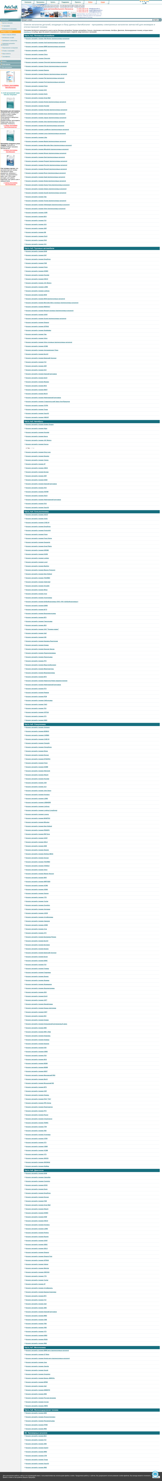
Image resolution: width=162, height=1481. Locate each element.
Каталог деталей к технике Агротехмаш (39, 598)
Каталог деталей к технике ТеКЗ (36, 704)
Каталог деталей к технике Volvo (36, 338)
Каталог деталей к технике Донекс (37, 976)
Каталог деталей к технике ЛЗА (36, 1055)
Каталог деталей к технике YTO (36, 897)
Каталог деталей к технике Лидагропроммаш (41, 653)
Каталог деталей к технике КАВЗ (36, 480)
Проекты (78, 2)
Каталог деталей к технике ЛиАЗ (36, 495)
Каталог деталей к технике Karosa (37, 444)
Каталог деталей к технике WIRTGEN (38, 881)
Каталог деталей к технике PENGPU (38, 830)
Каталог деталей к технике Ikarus (37, 436)
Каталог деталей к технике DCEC (37, 1185)
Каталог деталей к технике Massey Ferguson (40, 570)
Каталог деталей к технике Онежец (37, 1095)
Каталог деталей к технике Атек (36, 929)
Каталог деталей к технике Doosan (37, 755)
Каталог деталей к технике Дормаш (37, 980)
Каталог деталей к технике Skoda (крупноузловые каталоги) (46, 181)
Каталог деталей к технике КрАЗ (36, 378)
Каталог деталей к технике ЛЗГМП (37, 492)
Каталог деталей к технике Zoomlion (38, 905)
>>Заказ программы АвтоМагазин (10, 151)
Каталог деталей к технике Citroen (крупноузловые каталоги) (46, 66)
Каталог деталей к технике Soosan (37, 858)
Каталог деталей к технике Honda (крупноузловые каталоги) (46, 102)
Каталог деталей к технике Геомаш (37, 968)
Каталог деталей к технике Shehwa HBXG (39, 854)
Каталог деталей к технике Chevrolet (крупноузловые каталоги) (47, 62)
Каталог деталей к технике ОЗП (36, 1091)
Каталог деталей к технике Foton (37, 86)
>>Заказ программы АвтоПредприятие (10, 126)
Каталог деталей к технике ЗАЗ (36, 224)
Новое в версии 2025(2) (9, 34)
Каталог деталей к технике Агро (36, 594)
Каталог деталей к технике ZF (35, 464)
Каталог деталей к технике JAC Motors (38, 283)
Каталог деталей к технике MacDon (37, 566)
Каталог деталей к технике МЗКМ (37, 1067)
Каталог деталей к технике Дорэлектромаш (40, 988)
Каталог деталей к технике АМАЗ (37, 468)
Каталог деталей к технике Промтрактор (39, 1107)
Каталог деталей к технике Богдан (37, 472)
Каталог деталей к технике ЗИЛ (36, 228)
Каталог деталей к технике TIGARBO (38, 578)
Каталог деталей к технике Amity (37, 518)
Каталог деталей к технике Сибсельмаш (39, 700)
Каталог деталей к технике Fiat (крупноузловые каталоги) (45, 78)
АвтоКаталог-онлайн (8, 37)
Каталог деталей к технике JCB (36, 783)
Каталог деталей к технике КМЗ (36, 1028)
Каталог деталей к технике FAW (36, 263)
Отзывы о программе (8, 50)
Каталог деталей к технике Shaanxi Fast (39, 1256)
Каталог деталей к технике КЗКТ (36, 1012)
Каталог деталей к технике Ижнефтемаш (39, 1004)
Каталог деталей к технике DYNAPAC (38, 759)
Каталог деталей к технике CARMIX (37, 735)
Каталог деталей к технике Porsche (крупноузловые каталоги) (46, 165)
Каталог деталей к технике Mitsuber (37, 822)
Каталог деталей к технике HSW (36, 1217)
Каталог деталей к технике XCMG (37, 346)
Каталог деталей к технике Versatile (37, 586)
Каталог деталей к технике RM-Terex (38, 834)
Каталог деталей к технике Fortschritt (38, 530)
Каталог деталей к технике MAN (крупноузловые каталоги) (45, 299)
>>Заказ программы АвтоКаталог (10, 86)
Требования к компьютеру (9, 40)
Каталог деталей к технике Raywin (37, 1236)
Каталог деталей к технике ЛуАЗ (36, 236)
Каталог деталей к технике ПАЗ (36, 503)
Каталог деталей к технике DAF (36, 255)
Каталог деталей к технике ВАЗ (36, 216)
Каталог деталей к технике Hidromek (38, 771)
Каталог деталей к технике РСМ (36, 696)
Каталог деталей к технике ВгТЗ (36, 609)
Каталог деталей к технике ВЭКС (36, 960)
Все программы (7, 67)
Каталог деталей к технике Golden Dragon (40, 424)
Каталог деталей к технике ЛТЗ (36, 661)
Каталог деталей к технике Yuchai (37, 901)
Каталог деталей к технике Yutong (37, 460)
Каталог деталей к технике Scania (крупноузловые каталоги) (46, 318)
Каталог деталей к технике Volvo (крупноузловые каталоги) (45, 208)
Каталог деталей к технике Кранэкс (37, 1043)
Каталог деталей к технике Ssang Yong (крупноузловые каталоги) (48, 185)
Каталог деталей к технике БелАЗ (37, 354)
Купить (4, 61)
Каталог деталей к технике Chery (37, 54)
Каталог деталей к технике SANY (37, 314)
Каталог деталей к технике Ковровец (38, 1036)
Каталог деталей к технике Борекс (37, 949)
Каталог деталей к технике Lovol (36, 562)
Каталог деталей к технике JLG (36, 786)
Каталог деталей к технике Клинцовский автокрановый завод (46, 1024)
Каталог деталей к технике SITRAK (37, 326)
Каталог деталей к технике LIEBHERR (38, 802)
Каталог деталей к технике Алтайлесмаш (39, 917)
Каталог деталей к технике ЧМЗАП (37, 417)
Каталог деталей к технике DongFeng (38, 259)
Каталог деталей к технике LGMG (37, 287)
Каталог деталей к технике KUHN (37, 554)
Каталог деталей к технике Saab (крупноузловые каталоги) (45, 177)
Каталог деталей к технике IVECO (37, 279)
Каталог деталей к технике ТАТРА (37, 405)
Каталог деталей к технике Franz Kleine (39, 538)
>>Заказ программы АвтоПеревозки (10, 183)
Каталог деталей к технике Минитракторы (40, 669)
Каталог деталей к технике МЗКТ (36, 390)
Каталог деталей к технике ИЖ (36, 232)
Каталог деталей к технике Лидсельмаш (39, 657)
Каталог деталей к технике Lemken (37, 558)
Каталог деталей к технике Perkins (37, 1232)
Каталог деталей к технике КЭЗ (36, 1047)
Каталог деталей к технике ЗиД (36, 633)
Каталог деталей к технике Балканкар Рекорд (41, 937)
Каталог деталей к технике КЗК (36, 637)
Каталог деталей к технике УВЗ (36, 1130)
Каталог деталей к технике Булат (37, 957)
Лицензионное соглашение (10, 47)
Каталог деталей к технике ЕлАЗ (36, 996)
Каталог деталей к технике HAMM (37, 767)
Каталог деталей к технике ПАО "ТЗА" (38, 1099)
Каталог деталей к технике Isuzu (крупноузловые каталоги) (45, 114)
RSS (143, 3)
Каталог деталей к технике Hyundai (37, 106)
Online (90, 2)
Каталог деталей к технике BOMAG (37, 731)
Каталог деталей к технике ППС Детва (38, 1103)
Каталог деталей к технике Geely (36, 94)
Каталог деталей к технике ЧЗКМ (37, 1146)
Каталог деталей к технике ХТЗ (36, 716)
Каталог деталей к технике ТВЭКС (37, 1123)
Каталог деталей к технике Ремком (37, 692)
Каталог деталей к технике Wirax (36, 590)
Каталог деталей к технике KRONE (37, 550)
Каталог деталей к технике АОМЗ (37, 925)
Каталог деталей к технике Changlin (38, 743)
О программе (6, 26)
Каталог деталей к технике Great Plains (39, 546)
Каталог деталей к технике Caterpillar (38, 1177)
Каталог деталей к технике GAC (36, 90)
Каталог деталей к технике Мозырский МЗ (40, 1083)
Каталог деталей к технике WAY (36, 877)
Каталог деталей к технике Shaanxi (37, 322)
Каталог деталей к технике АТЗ (36, 933)
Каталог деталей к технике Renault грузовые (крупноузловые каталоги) (49, 310)
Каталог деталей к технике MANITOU (38, 818)
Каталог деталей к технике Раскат (37, 1115)
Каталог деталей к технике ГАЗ (36, 220)
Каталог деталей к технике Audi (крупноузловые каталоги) (45, 42)
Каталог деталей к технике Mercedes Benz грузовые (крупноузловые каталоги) (52, 303)
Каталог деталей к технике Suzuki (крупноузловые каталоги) (46, 193)
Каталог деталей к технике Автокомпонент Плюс (42, 350)
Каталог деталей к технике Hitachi (37, 775)
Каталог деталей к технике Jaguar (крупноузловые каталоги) (46, 118)
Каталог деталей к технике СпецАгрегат (39, 1119)
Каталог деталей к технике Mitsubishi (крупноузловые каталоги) (47, 149)
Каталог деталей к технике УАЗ (36, 244)
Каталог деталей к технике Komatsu (38, 794)
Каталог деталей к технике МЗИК (37, 1063)
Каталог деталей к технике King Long (38, 452)
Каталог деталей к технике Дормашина (39, 984)
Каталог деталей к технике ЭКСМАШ (38, 1162)
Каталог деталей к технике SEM (36, 846)
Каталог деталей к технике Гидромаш (38, 972)
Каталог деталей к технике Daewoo (37, 70)
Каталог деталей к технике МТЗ (36, 677)
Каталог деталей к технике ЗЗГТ (36, 1000)
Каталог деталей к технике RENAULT (38, 306)
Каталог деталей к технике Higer (36, 428)
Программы (40, 2)
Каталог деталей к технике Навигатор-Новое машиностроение (46, 681)
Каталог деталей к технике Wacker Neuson (40, 873)
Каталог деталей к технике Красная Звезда (40, 649)
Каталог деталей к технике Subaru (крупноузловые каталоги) (46, 189)
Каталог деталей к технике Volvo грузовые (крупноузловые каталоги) (49, 342)
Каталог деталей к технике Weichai (37, 1268)
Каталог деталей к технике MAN (36, 295)
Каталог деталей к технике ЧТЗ (36, 1154)
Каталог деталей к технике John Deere (38, 790)
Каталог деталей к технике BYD (36, 50)
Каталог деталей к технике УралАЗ (37, 413)
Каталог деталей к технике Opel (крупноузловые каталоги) (45, 157)
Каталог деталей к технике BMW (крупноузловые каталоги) (45, 46)
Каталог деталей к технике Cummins (38, 1181)
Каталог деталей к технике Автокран (38, 909)
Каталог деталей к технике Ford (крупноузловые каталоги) (45, 82)
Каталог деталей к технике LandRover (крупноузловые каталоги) (47, 129)
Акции (103, 2)
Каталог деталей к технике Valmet (37, 1264)
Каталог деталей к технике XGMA (37, 889)
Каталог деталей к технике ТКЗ (36, 708)
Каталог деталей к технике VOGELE (37, 866)
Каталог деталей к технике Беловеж (38, 945)
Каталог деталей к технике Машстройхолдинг (41, 665)
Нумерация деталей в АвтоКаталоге (8, 44)
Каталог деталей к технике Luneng (37, 814)
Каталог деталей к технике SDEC (37, 1244)
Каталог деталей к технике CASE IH (37, 522)
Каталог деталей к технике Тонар (37, 409)
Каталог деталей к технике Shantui (37, 850)
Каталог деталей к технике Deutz (36, 1189)
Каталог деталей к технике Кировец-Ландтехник (42, 641)
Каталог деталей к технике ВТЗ (36, 617)
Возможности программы (9, 28)
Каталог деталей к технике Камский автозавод (41, 374)
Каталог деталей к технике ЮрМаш (37, 1166)
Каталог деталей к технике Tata (36, 197)
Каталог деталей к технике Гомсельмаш (39, 621)
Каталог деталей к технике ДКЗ (36, 625)
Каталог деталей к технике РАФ (36, 240)
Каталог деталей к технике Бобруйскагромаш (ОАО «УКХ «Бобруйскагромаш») (52, 601)
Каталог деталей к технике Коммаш (37, 1040)
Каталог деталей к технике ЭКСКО (37, 1158)
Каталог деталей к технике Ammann (38, 727)
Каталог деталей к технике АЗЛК (36, 212)
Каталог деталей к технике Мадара (37, 382)
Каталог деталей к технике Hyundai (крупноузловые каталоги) (46, 110)
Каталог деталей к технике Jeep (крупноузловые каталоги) (45, 121)
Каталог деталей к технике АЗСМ (37, 913)
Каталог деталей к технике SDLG (37, 842)
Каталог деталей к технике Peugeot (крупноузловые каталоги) (46, 161)
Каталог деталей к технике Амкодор (38, 921)
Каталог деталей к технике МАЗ (36, 386)
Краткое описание (7, 23)
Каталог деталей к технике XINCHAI (37, 1272)
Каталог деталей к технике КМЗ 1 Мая (38, 1032)
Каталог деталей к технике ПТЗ (36, 688)
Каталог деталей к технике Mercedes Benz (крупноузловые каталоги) (49, 145)
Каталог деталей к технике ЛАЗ (36, 488)
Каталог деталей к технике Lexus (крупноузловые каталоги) (46, 133)
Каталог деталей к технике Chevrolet (38, 58)
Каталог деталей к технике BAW (36, 251)
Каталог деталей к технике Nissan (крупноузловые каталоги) (46, 153)
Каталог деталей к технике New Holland (39, 574)
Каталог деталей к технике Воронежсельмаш (41, 613)
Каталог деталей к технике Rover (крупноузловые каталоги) (46, 173)
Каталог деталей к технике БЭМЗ (37, 605)
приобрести (27, 32)
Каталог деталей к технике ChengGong (39, 747)
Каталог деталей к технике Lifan (36, 137)
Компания (28, 2)
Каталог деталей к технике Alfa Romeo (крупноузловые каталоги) (47, 38)
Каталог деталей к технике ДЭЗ (36, 992)
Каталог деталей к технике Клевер (37, 645)
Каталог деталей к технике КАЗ (36, 370)
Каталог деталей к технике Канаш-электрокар (41, 1008)
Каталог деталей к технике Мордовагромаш (40, 673)
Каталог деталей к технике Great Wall (38, 98)
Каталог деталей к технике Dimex (37, 751)
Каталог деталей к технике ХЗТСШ (37, 712)
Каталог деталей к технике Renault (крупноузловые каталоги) (46, 169)
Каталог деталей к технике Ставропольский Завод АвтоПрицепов (48, 401)
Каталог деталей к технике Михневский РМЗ (40, 1075)
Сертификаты (6, 56)
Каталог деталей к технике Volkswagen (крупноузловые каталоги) (48, 204)
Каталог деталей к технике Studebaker (38, 330)
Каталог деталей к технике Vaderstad (38, 582)
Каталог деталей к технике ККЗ (36, 1016)
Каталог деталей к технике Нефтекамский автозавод (43, 397)
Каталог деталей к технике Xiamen (37, 893)
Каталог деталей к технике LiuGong (37, 291)
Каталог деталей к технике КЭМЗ (37, 1051)
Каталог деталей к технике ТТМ (36, 1127)
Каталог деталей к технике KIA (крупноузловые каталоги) (45, 125)
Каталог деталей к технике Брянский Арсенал (41, 358)
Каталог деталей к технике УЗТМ (36, 1138)
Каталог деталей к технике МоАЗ (37, 393)
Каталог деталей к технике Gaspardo (38, 542)
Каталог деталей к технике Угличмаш (38, 1134)
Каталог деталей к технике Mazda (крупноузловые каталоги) (46, 141)
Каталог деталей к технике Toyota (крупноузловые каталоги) (46, 201)
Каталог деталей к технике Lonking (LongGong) (41, 810)
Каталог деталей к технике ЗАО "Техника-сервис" (42, 629)
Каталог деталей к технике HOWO (37, 271)
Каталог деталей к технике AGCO (37, 514)
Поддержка (65, 2)
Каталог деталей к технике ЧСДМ (37, 1150)
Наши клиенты (6, 53)
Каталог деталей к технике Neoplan (37, 456)
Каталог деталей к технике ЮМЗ (36, 720)
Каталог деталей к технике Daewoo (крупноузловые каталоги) (46, 74)
